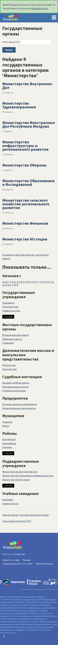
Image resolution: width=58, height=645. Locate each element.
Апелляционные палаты (15, 386)
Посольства (9, 365)
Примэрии (8, 342)
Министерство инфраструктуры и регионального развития (25, 145)
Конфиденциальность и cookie (17, 563)
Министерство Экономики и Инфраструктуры (27, 475)
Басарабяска (9, 443)
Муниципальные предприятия (19, 408)
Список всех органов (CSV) (16, 521)
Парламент (8, 302)
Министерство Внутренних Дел (27, 85)
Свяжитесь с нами (10, 560)
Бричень (7, 447)
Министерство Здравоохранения (19, 105)
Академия (7, 499)
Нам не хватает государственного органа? (25, 514)
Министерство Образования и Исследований (28, 182)
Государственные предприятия (19, 404)
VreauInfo (13, 18)
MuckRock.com (40, 8)
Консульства (9, 369)
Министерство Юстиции (24, 239)
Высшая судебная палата (15, 382)
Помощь (27, 560)
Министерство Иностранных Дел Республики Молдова (28, 124)
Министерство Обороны (24, 165)
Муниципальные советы (15, 335)
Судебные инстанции (14, 390)
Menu (54, 17)
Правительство (11, 310)
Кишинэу (7, 421)
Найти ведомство (10, 42)
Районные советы (12, 339)
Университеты (10, 503)
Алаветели (20, 554)
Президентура (10, 306)
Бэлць (5, 425)
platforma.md (51, 589)
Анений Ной (8, 439)
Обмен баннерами (44, 563)
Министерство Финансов (25, 223)
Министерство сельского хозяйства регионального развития (25, 204)
